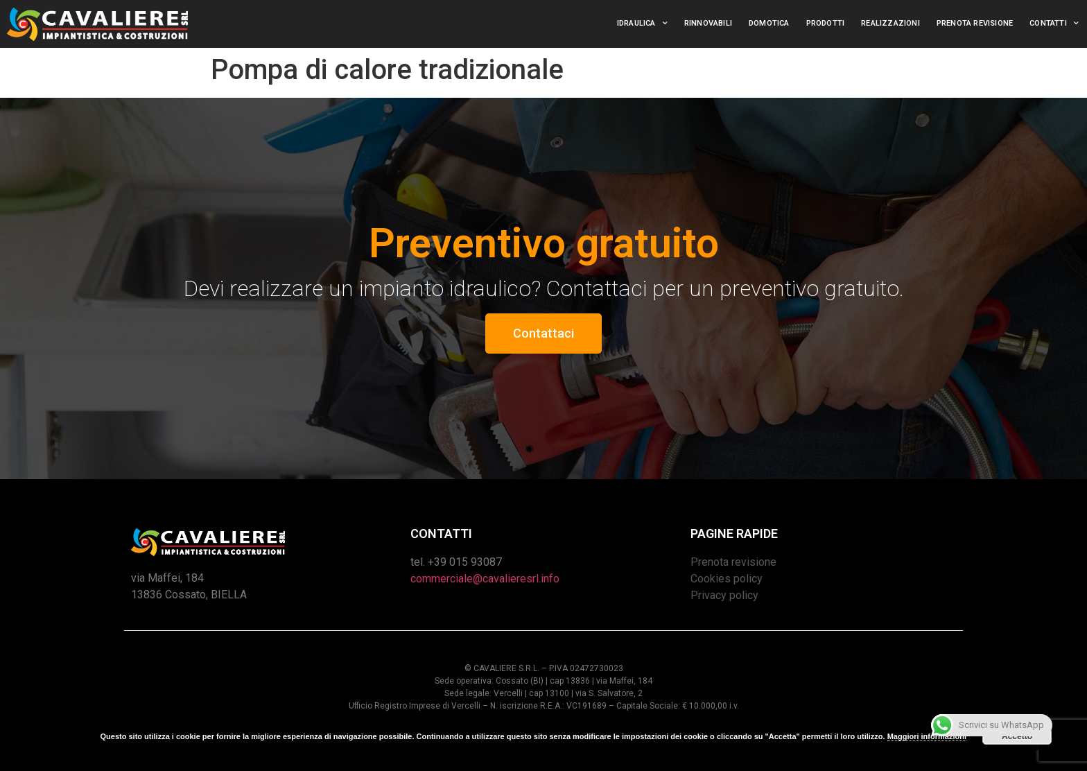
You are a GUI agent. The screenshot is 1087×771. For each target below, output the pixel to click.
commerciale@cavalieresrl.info (484, 578)
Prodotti (825, 23)
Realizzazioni (890, 23)
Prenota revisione (975, 23)
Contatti (1054, 23)
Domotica (769, 23)
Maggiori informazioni (926, 736)
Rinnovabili (708, 23)
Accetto (1017, 736)
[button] (543, 333)
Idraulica (642, 23)
